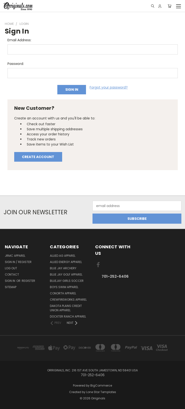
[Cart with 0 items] (169, 6)
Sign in (10, 281)
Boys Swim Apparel (64, 287)
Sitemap (10, 287)
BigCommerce (101, 385)
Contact (12, 274)
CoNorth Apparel (63, 293)
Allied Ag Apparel (62, 256)
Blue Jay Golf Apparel (66, 274)
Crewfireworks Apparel (68, 300)
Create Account (38, 156)
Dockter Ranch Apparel (68, 316)
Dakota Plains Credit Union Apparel (66, 308)
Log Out (11, 268)
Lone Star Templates (101, 392)
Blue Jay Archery (63, 268)
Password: (15, 63)
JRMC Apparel (15, 256)
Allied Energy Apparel (66, 262)
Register (28, 281)
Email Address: (19, 40)
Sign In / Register (18, 262)
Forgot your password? (109, 87)
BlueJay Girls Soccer (67, 281)
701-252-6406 (115, 276)
